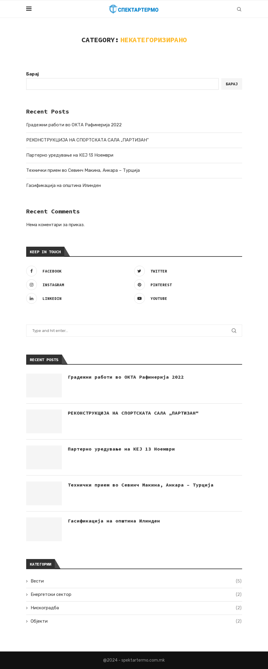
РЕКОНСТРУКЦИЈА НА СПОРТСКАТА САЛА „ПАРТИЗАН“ (87, 140)
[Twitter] (187, 271)
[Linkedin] (79, 298)
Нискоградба (136, 608)
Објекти (136, 621)
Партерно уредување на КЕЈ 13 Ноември (69, 155)
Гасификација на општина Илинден (63, 185)
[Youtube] (187, 298)
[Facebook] (79, 271)
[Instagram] (79, 284)
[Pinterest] (187, 284)
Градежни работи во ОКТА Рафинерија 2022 (74, 124)
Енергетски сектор (136, 594)
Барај (32, 74)
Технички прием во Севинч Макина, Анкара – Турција (83, 170)
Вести (136, 581)
